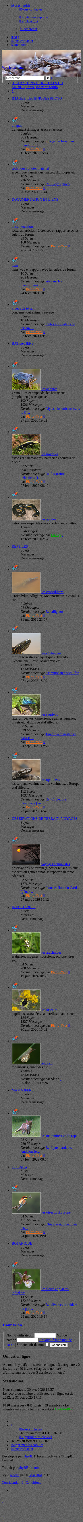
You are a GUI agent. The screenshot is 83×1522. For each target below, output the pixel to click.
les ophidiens (50, 779)
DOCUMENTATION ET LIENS (35, 199)
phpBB (28, 1456)
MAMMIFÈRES (24, 1090)
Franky (56, 535)
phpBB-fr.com (28, 1467)
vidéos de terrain (23, 308)
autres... (46, 1063)
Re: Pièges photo (57, 184)
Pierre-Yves (34, 149)
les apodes (48, 519)
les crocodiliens (52, 592)
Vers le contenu (13, 67)
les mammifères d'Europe (59, 1136)
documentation (22, 226)
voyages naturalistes (55, 864)
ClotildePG (63, 1409)
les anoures (49, 389)
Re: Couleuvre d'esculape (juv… (43, 801)
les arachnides (51, 952)
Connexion (12, 1325)
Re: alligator (54, 611)
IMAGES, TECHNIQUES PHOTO (37, 98)
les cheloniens (51, 653)
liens (15, 265)
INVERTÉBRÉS (23, 907)
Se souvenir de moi (32, 1345)
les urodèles (49, 454)
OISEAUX (19, 1167)
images (17, 125)
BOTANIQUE (22, 1243)
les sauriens (49, 714)
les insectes (49, 1010)
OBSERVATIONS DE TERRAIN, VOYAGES (44, 818)
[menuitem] (30, 9)
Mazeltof (35, 1475)
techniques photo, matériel (30, 168)
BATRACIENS (23, 343)
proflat (14, 1475)
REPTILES (20, 546)
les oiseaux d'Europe (56, 1212)
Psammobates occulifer (62, 673)
